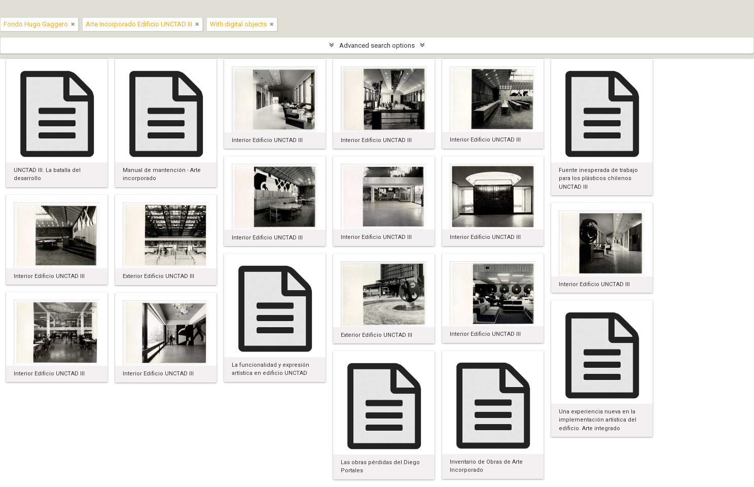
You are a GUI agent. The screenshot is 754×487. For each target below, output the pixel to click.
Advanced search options (377, 45)
